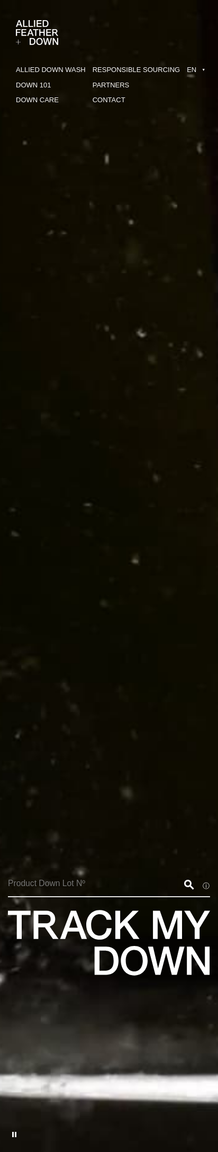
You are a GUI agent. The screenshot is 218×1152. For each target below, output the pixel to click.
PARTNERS (111, 85)
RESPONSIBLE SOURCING (136, 70)
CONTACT (109, 100)
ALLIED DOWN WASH (51, 70)
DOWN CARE (37, 100)
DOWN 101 (33, 85)
